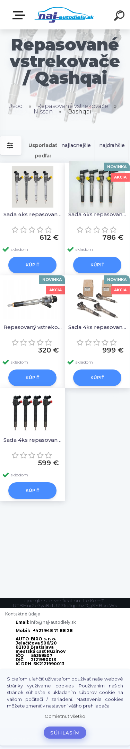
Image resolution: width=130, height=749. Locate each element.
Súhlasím (65, 733)
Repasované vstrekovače (72, 106)
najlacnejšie (76, 145)
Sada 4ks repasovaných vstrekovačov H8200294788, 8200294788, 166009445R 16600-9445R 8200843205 (98, 214)
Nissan (43, 111)
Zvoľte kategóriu (20, 15)
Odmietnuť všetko (65, 716)
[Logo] (64, 14)
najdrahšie (112, 145)
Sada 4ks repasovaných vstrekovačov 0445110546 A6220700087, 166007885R (33, 214)
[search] (120, 17)
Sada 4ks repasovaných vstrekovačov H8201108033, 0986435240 (33, 440)
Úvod (15, 106)
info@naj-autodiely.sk (53, 622)
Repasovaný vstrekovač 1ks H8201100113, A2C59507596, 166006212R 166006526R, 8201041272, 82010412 (33, 327)
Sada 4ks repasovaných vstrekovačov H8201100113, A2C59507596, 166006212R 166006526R (98, 327)
